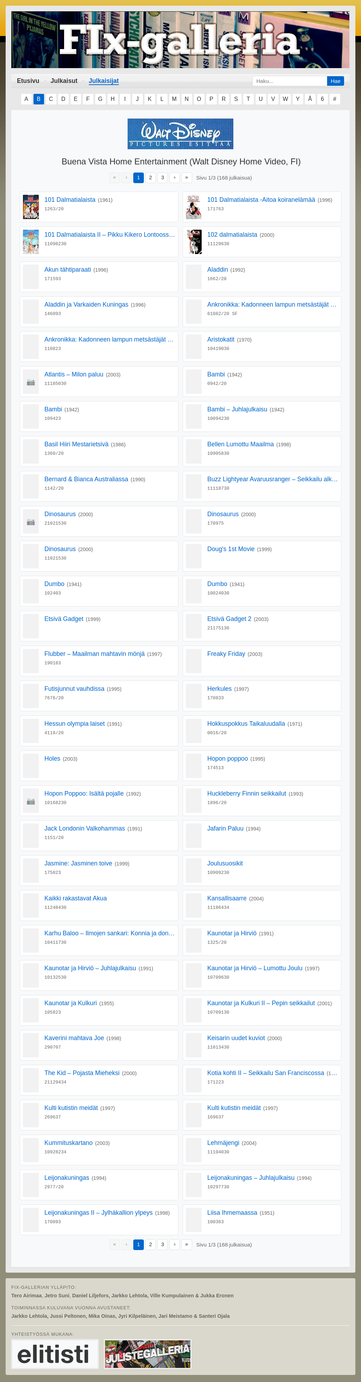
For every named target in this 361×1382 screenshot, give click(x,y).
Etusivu (28, 80)
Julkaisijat (104, 80)
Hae (336, 81)
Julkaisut (64, 80)
